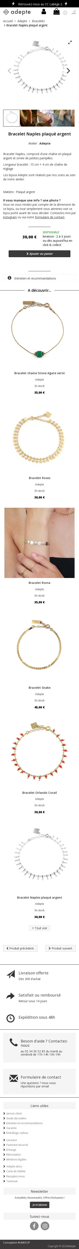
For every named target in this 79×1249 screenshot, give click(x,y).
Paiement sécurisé (17, 1145)
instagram (10, 217)
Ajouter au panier (40, 254)
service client (14, 1113)
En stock (39, 386)
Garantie (11, 1128)
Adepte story (14, 1166)
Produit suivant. (61, 948)
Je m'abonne (40, 1205)
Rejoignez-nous (15, 1176)
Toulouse (11, 1181)
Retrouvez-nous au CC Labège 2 (40, 4)
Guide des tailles (16, 1118)
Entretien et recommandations (32, 278)
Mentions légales (16, 1159)
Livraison (11, 1140)
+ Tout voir (39, 928)
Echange (11, 1150)
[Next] (67, 70)
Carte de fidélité (15, 1171)
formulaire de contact (49, 217)
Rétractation (13, 1154)
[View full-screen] (69, 42)
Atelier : (39, 143)
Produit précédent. (20, 948)
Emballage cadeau (17, 1133)
